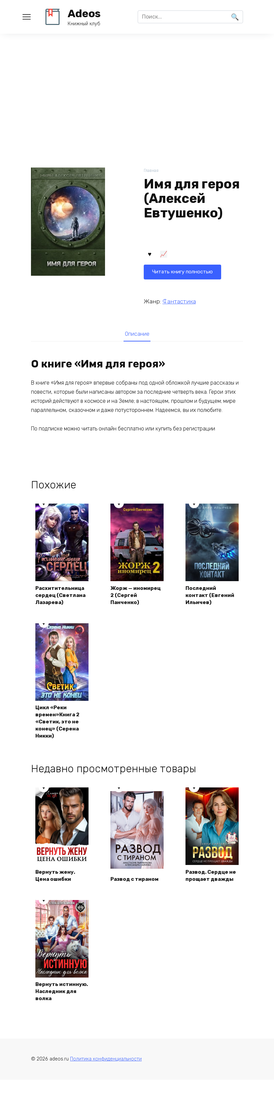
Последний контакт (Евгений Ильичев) (211, 604)
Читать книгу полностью (184, 255)
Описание (137, 334)
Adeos (84, 13)
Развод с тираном (136, 898)
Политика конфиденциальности (106, 1087)
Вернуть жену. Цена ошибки (56, 894)
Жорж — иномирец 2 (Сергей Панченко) (127, 600)
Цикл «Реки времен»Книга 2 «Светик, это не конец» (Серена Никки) (59, 731)
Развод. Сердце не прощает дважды (209, 890)
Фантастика (179, 301)
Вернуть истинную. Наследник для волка (57, 1014)
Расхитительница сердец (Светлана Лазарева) (62, 600)
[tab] (137, 335)
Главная (152, 170)
